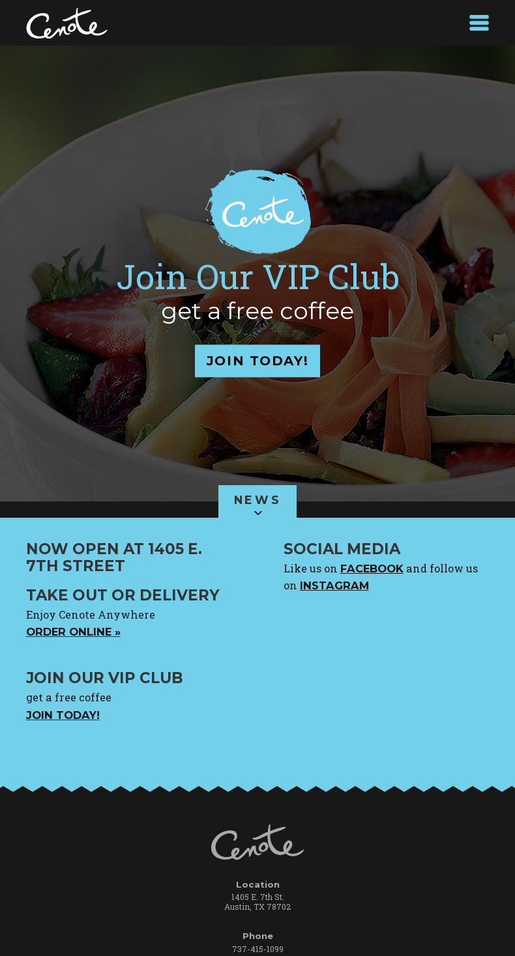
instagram (334, 585)
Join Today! (63, 715)
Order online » (73, 631)
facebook (372, 568)
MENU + (479, 23)
